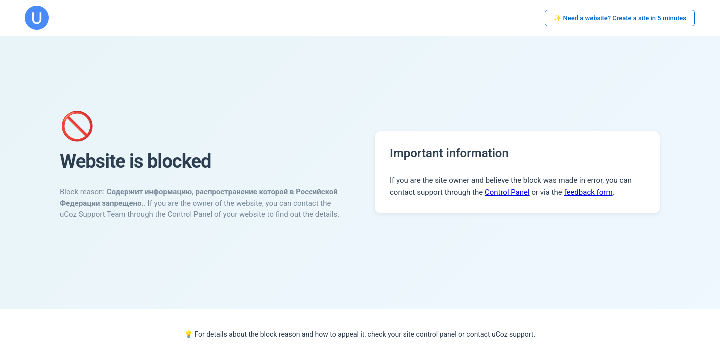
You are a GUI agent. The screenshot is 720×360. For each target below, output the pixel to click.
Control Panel (507, 192)
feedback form (588, 192)
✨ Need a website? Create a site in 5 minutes (620, 18)
